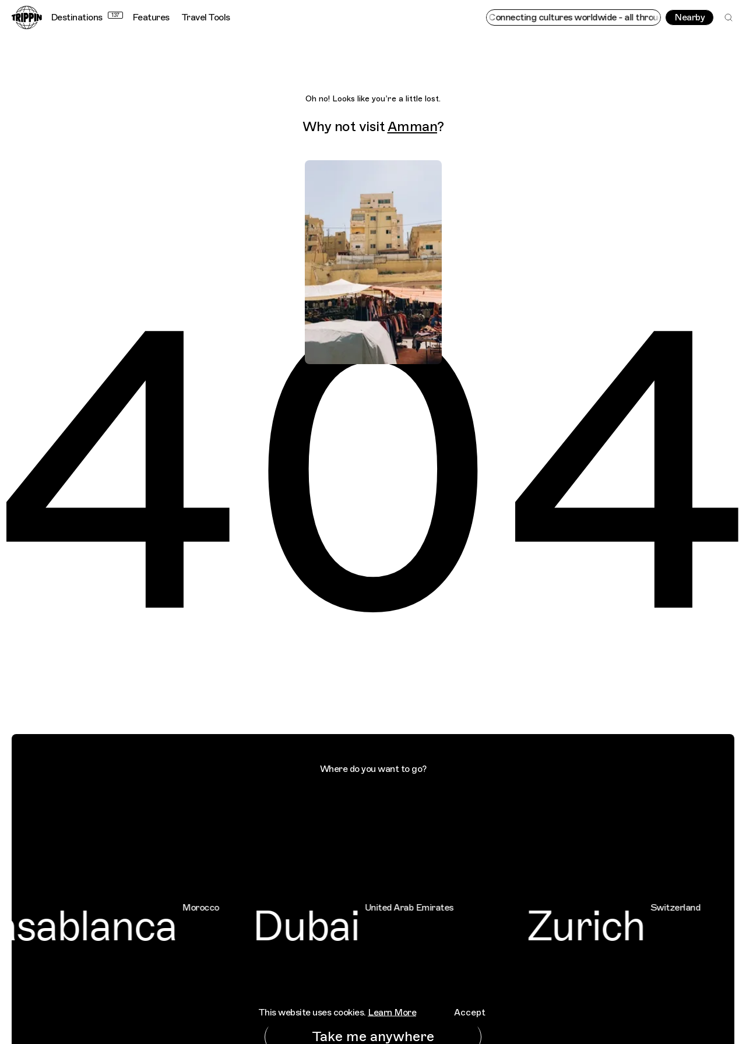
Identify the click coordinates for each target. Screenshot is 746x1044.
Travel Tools (205, 17)
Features (151, 17)
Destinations (87, 17)
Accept (469, 1012)
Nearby (689, 17)
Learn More (392, 1012)
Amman (413, 126)
